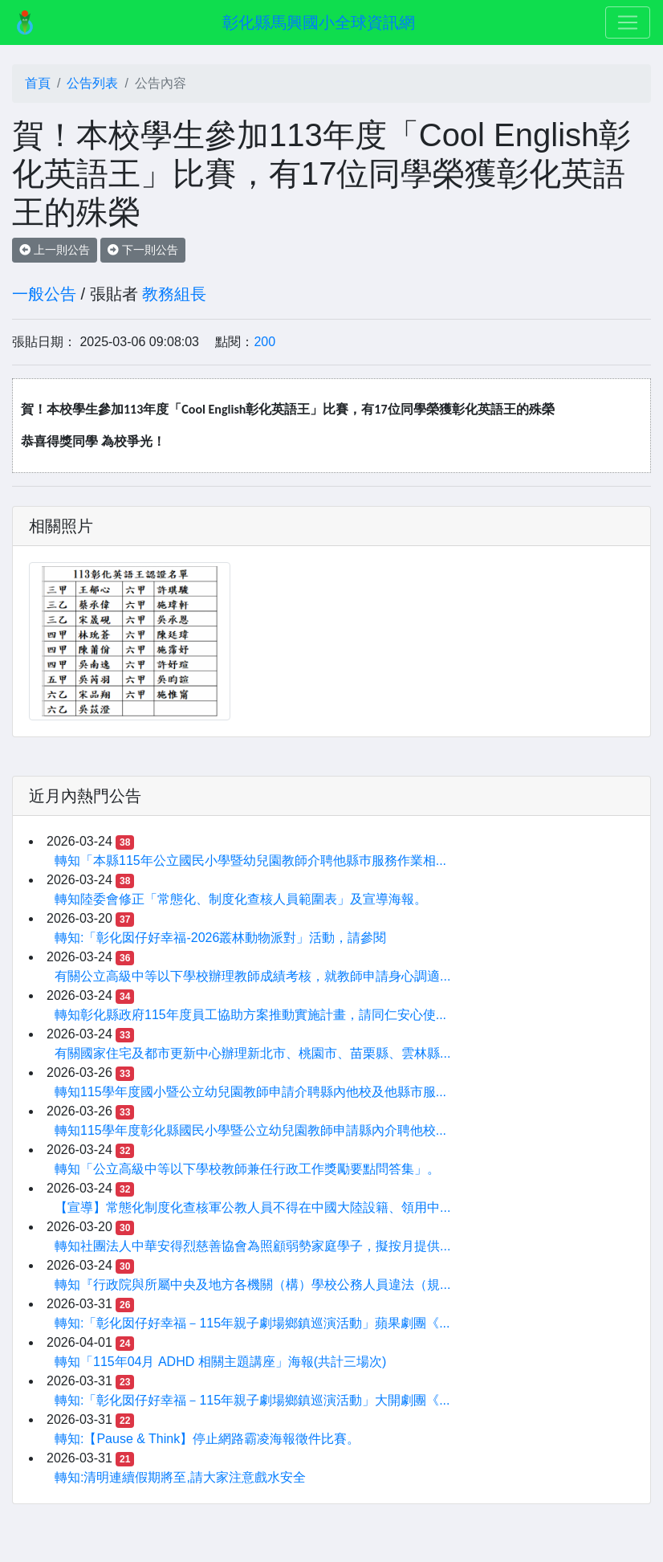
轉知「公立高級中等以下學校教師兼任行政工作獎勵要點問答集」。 (247, 1169)
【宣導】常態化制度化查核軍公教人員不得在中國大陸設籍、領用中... (252, 1207)
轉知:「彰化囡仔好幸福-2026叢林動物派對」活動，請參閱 (220, 937)
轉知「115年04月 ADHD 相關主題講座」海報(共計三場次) (220, 1361)
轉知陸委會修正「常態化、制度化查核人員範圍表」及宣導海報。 (241, 899)
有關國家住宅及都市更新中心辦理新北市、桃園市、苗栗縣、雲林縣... (252, 1053)
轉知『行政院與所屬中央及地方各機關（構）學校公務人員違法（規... (252, 1284)
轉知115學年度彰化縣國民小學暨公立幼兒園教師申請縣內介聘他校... (250, 1130)
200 (264, 342)
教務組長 (174, 294)
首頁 (38, 83)
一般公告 (44, 294)
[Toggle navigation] (627, 22)
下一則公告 (143, 249)
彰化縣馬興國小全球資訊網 (318, 22)
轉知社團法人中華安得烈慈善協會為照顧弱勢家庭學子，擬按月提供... (252, 1246)
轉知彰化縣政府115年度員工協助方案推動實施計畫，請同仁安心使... (250, 1015)
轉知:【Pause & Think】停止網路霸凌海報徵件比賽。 (207, 1439)
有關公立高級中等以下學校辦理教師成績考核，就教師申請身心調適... (252, 976)
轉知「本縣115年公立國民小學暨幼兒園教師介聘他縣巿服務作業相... (250, 860)
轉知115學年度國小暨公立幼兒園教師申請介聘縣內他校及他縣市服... (250, 1092)
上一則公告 (54, 249)
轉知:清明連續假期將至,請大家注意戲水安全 (180, 1477)
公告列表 (92, 83)
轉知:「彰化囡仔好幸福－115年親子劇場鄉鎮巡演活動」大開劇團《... (252, 1400)
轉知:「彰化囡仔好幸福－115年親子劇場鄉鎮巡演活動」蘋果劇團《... (252, 1323)
